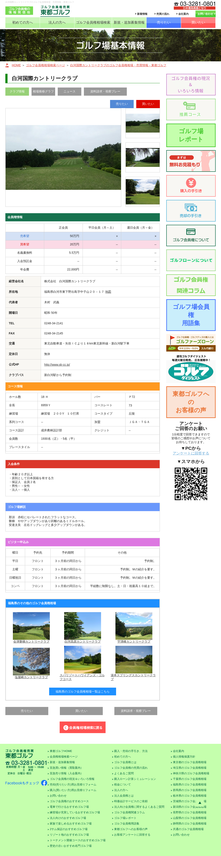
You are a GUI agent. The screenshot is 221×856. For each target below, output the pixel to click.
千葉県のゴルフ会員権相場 (189, 779)
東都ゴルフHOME (61, 751)
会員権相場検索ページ (64, 756)
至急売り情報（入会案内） (66, 773)
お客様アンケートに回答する (132, 834)
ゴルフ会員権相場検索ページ (45, 65)
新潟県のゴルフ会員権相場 (189, 806)
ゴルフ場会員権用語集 (191, 314)
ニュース (70, 91)
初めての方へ (22, 22)
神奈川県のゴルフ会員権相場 (191, 773)
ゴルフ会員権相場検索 (93, 22)
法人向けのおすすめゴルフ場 (68, 818)
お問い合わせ (205, 13)
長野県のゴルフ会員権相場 (189, 812)
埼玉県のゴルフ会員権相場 (189, 767)
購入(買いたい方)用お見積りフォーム (73, 790)
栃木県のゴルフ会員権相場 (189, 795)
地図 (108, 291)
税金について (122, 784)
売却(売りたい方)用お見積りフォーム (73, 784)
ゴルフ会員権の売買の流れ (131, 767)
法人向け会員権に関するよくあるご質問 (139, 806)
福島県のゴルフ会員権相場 (189, 784)
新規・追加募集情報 (129, 22)
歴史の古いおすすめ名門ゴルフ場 (71, 845)
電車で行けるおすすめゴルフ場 (69, 806)
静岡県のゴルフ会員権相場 (189, 823)
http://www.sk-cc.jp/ (57, 364)
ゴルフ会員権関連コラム (129, 812)
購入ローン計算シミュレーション (135, 779)
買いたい (198, 22)
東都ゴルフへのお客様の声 (191, 402)
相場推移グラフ (43, 91)
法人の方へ (57, 22)
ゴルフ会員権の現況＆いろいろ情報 (72, 779)
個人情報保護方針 (184, 756)
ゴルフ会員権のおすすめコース (69, 801)
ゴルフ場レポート (191, 135)
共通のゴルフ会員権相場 (188, 829)
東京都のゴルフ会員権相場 (189, 762)
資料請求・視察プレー (105, 91)
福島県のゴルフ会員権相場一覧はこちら (83, 691)
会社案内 (183, 13)
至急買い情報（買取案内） (66, 767)
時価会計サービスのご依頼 (131, 801)
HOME (16, 65)
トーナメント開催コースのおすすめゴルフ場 (78, 840)
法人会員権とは (124, 795)
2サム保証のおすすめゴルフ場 (69, 829)
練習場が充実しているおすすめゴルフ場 (75, 812)
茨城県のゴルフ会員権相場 (189, 801)
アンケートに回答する (191, 453)
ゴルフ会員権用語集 (126, 823)
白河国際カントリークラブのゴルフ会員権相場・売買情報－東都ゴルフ (118, 65)
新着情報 (142, 13)
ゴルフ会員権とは (125, 762)
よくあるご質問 (124, 773)
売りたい (164, 22)
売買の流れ (162, 13)
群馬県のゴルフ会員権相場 (189, 790)
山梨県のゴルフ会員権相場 (189, 818)
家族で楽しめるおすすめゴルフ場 (71, 823)
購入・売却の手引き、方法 (131, 751)
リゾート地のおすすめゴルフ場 (69, 834)
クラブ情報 (17, 91)
